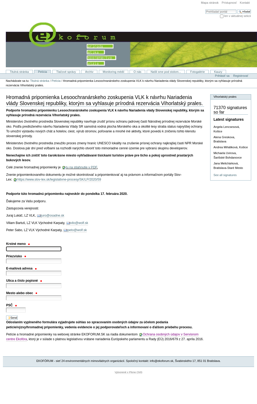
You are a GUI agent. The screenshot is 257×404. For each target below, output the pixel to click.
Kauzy (218, 71)
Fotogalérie (197, 71)
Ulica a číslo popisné (24, 280)
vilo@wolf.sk (79, 223)
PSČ (11, 305)
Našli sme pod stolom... (166, 71)
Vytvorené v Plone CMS (129, 372)
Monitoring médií (113, 71)
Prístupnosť (229, 2)
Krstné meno (18, 244)
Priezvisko (16, 256)
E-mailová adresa (21, 268)
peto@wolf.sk (77, 230)
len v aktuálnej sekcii (237, 15)
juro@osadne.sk (52, 215)
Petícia (42, 71)
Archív (89, 71)
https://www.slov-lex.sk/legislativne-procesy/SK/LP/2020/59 (59, 179)
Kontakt (245, 2)
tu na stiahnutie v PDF (81, 167)
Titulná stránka (19, 71)
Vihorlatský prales (224, 96)
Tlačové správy (66, 71)
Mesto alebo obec (21, 293)
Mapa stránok (210, 2)
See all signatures (225, 175)
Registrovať (240, 75)
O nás (137, 71)
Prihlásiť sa (222, 75)
